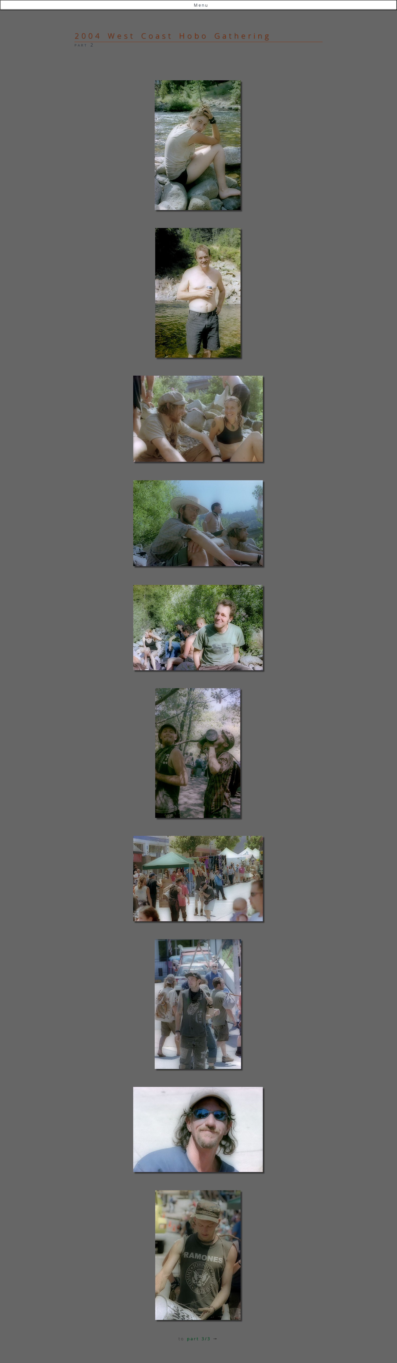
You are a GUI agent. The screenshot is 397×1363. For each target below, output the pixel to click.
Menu (201, 5)
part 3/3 (199, 1338)
